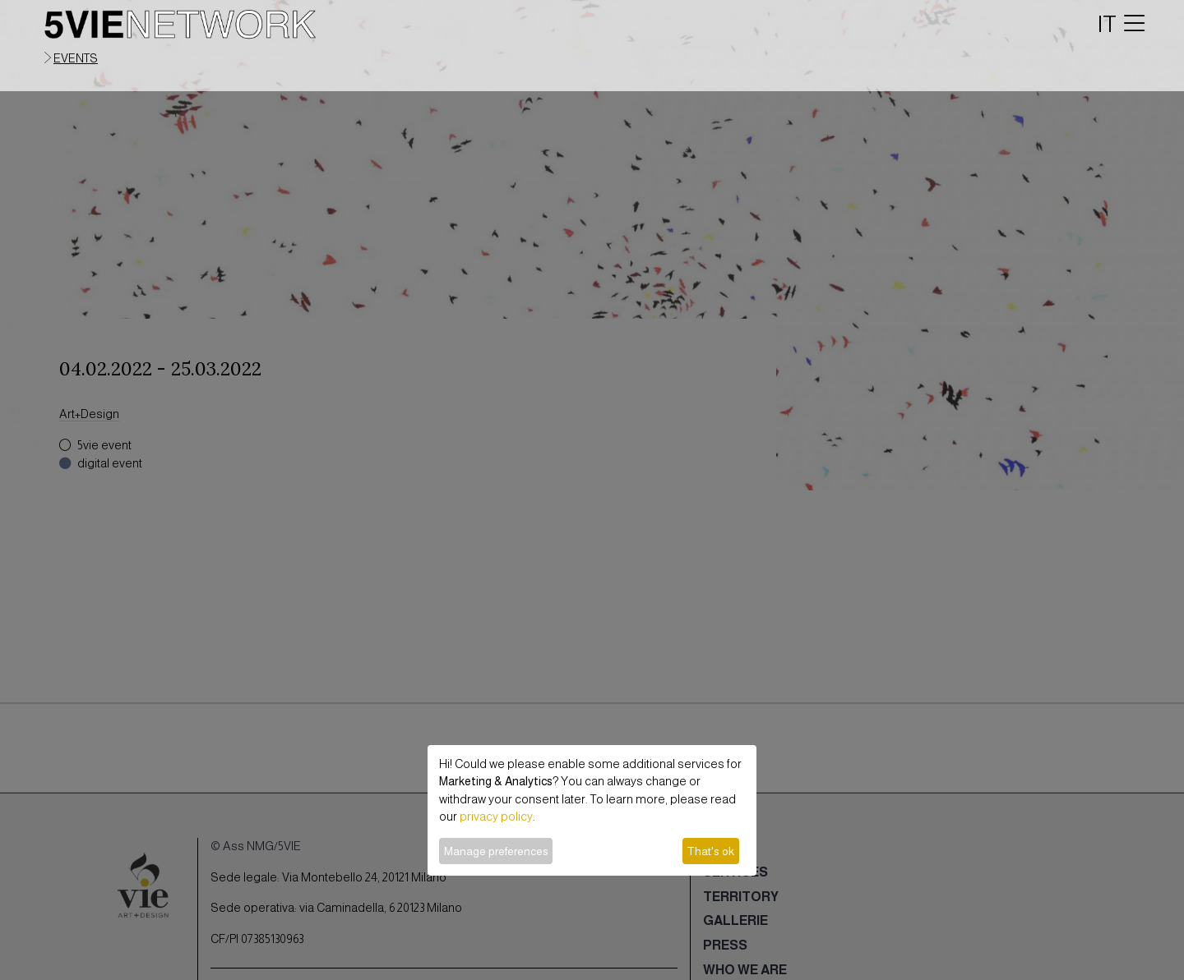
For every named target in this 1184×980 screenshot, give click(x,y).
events (75, 58)
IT (1107, 24)
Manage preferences (496, 851)
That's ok (710, 851)
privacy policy (496, 816)
